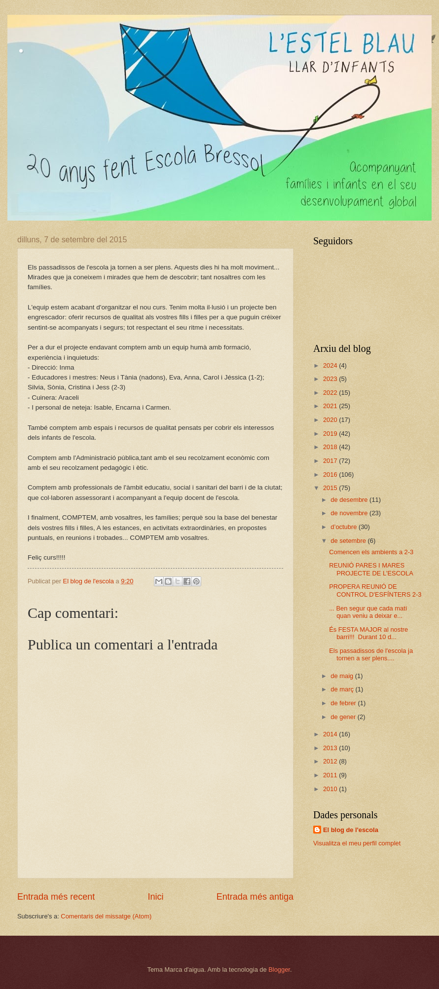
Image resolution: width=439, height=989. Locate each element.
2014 (331, 734)
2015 (331, 488)
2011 (331, 775)
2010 (331, 789)
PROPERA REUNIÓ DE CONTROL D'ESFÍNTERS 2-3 (375, 590)
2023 (331, 378)
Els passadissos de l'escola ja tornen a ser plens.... (371, 654)
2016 (331, 474)
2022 (331, 392)
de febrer (344, 703)
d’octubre (344, 527)
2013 (331, 748)
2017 (331, 460)
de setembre (348, 540)
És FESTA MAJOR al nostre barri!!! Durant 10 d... (368, 633)
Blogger (279, 969)
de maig (342, 676)
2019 (331, 433)
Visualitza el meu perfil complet (357, 843)
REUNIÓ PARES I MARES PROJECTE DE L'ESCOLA (371, 569)
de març (342, 689)
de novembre (349, 513)
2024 (331, 365)
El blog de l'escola (350, 830)
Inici (155, 897)
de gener (343, 717)
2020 (331, 419)
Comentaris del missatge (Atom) (106, 916)
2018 (331, 447)
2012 (331, 761)
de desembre (349, 499)
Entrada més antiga (255, 897)
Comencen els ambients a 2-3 (371, 552)
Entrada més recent (56, 897)
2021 (331, 406)
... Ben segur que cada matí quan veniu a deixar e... (368, 612)
